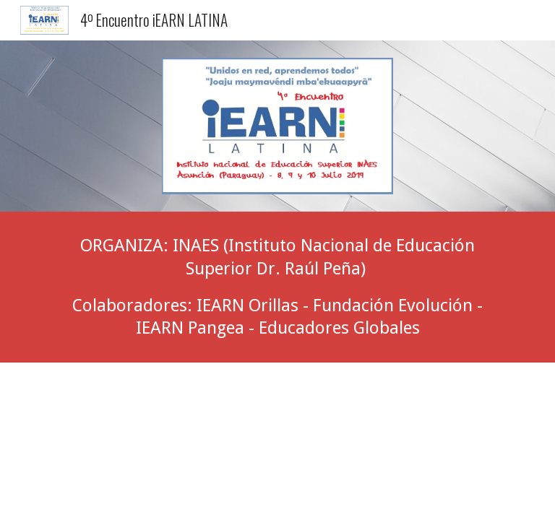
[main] (277, 287)
